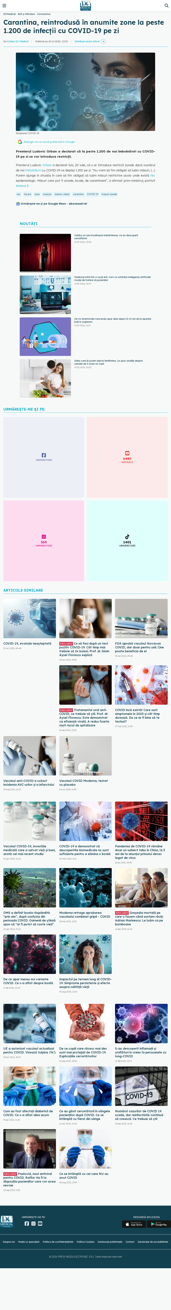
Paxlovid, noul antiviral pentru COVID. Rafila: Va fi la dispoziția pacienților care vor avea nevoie (29, 1179)
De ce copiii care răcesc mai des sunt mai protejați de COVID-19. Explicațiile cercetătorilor (83, 1052)
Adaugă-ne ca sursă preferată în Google (49, 141)
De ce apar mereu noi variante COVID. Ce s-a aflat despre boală (28, 981)
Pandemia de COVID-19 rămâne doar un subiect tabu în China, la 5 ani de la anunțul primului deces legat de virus (140, 852)
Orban (47, 165)
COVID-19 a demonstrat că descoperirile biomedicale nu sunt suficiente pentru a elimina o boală (85, 850)
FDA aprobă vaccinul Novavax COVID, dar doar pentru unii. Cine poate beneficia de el (139, 647)
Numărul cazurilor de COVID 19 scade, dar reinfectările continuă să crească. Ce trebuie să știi (139, 1115)
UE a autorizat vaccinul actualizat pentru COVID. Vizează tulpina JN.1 (29, 1050)
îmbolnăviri (33, 170)
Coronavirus (43, 14)
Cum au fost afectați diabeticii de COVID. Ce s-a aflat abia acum (28, 1113)
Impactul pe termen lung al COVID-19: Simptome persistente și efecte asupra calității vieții (85, 983)
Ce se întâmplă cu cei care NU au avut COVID (83, 1176)
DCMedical (9, 14)
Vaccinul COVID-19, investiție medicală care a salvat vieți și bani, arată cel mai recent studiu (29, 850)
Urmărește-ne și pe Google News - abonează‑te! (54, 203)
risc (152, 175)
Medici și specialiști (28, 1241)
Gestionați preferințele (110, 1241)
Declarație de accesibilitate (153, 1241)
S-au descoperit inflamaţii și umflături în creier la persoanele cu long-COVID (140, 1052)
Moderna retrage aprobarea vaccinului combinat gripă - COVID (84, 914)
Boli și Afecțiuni (26, 14)
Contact (130, 1241)
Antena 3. (22, 186)
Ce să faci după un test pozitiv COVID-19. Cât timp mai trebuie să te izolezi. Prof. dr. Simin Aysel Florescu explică (84, 649)
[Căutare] (166, 6)
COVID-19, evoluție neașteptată (27, 643)
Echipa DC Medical (17, 41)
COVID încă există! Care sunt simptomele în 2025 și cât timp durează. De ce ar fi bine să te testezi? (137, 715)
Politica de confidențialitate (58, 1241)
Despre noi (9, 1241)
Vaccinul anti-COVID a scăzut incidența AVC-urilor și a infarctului (28, 783)
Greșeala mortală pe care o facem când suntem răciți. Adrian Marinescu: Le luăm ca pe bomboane (139, 918)
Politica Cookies (85, 1241)
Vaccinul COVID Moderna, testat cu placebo (83, 783)
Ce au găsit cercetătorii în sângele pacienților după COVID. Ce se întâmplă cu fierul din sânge (84, 1115)
